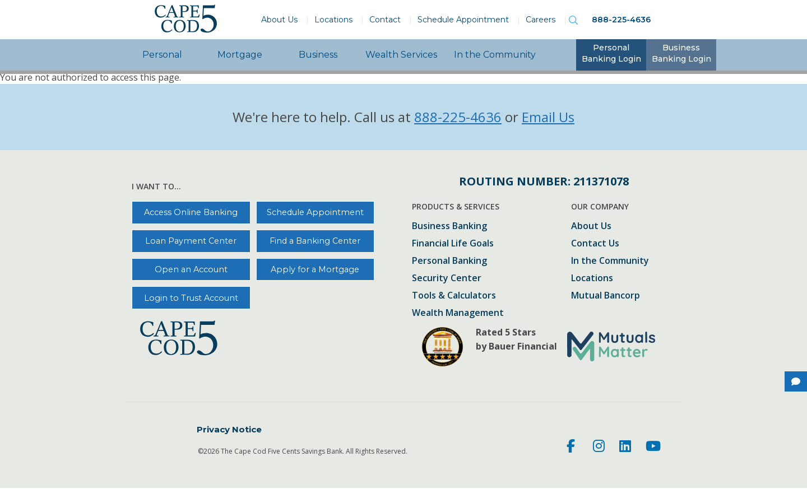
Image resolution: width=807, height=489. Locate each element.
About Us (279, 20)
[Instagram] (599, 447)
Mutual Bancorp (605, 296)
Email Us (548, 117)
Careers (540, 20)
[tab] (611, 55)
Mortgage (239, 54)
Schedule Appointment (463, 20)
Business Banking (449, 226)
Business (318, 54)
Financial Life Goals (453, 244)
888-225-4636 (621, 20)
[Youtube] (653, 447)
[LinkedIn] (625, 447)
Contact (385, 20)
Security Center (446, 278)
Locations (333, 20)
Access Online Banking (191, 212)
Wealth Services (401, 54)
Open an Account (191, 269)
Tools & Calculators (454, 296)
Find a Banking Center (315, 241)
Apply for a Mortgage (315, 269)
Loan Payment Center (190, 241)
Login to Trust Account (191, 298)
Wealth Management (458, 313)
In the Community (495, 54)
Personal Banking (449, 261)
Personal (162, 54)
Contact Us (595, 244)
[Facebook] (572, 447)
